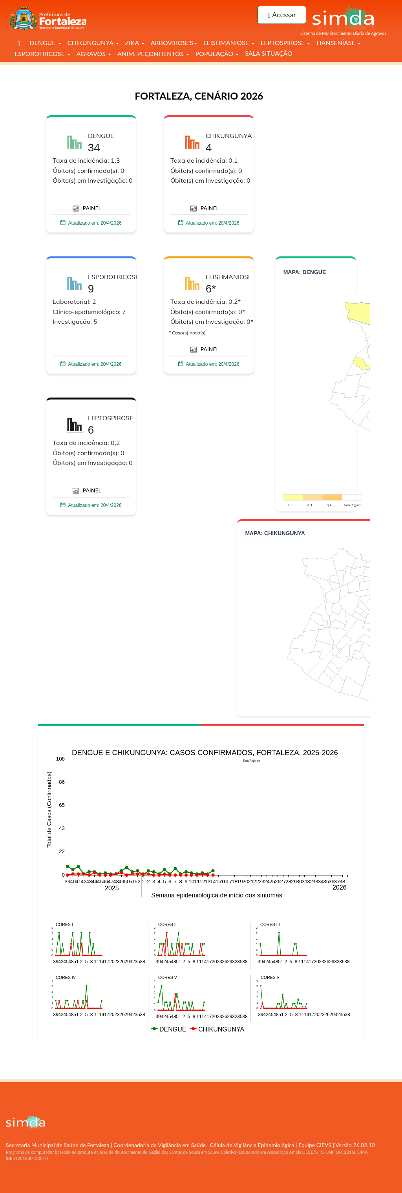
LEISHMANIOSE (228, 42)
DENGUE (45, 42)
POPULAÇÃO (217, 53)
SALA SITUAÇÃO (268, 53)
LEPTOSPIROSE (285, 42)
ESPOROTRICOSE (42, 53)
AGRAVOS (94, 53)
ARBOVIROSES (174, 42)
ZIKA (134, 42)
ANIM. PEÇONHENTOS (153, 53)
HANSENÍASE (338, 42)
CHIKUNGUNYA (93, 42)
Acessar (282, 14)
